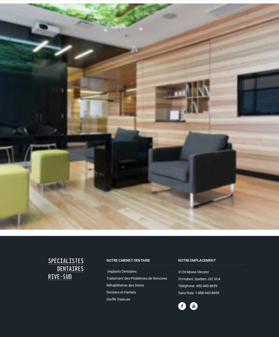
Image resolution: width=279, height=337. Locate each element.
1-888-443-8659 (207, 293)
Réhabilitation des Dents (125, 285)
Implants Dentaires (122, 271)
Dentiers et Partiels (121, 292)
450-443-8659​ (206, 286)
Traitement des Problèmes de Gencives (137, 278)
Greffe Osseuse (118, 299)
